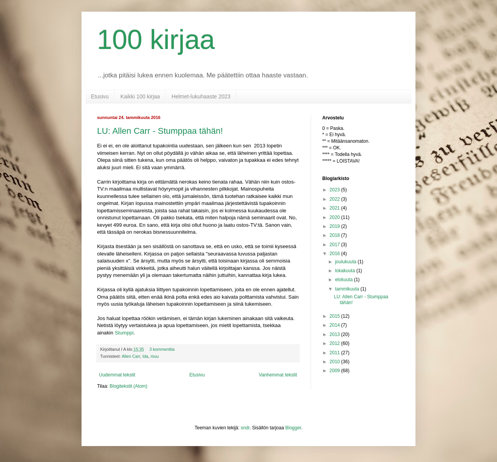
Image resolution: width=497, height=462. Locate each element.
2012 (335, 343)
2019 (335, 226)
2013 (335, 334)
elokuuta (344, 279)
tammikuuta (347, 289)
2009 (335, 370)
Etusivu (100, 96)
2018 (335, 235)
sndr (245, 427)
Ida (145, 356)
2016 (335, 253)
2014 (335, 325)
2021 (335, 208)
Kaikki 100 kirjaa (140, 96)
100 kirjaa (156, 39)
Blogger (293, 427)
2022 (335, 199)
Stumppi (124, 333)
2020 (335, 217)
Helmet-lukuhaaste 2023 (201, 96)
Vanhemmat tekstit (278, 375)
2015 (335, 316)
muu (155, 356)
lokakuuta (345, 270)
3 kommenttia (162, 349)
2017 (335, 244)
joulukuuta (346, 261)
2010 (335, 361)
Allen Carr (131, 356)
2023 (335, 189)
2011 (335, 352)
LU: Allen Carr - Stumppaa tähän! (160, 131)
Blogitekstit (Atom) (128, 386)
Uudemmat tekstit (117, 375)
